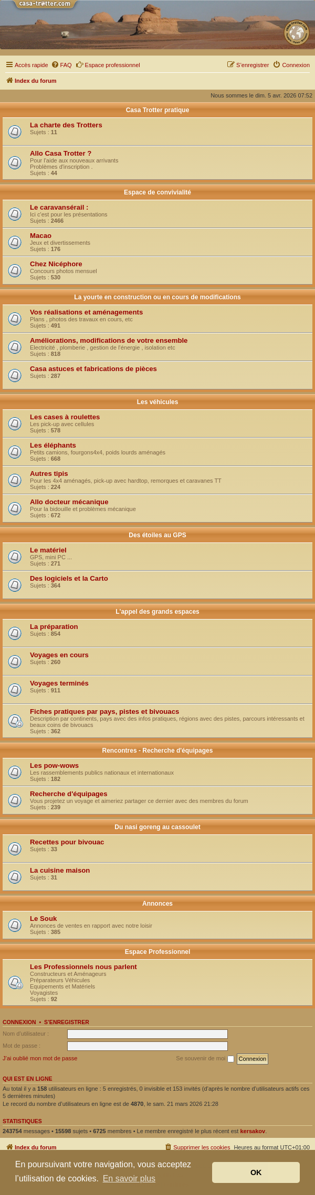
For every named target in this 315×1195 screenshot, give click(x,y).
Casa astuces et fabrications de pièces (93, 369)
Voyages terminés (59, 683)
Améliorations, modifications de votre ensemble (108, 340)
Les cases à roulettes (65, 417)
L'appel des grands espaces (158, 611)
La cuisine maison (60, 870)
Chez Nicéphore (56, 264)
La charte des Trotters (66, 125)
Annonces (157, 903)
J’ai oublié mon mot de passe (40, 1058)
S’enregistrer (66, 1022)
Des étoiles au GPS (157, 535)
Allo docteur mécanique (69, 502)
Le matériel (48, 550)
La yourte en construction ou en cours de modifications (157, 297)
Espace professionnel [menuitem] (108, 64)
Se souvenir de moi (205, 1058)
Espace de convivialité (157, 192)
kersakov (252, 1131)
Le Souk (43, 918)
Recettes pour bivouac (67, 842)
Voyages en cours (59, 655)
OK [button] (256, 1172)
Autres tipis (49, 473)
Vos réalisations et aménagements (86, 312)
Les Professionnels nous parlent (83, 967)
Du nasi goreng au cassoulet (157, 827)
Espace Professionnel (158, 951)
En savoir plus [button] (129, 1178)
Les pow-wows (54, 765)
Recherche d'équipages (69, 794)
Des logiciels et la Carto (69, 578)
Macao (40, 236)
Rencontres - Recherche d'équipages (157, 750)
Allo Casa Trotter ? (60, 153)
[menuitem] (61, 65)
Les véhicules (157, 402)
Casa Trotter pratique (158, 110)
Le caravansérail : (59, 207)
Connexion (19, 1022)
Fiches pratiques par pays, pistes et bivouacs (104, 711)
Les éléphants (53, 445)
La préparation (54, 627)
